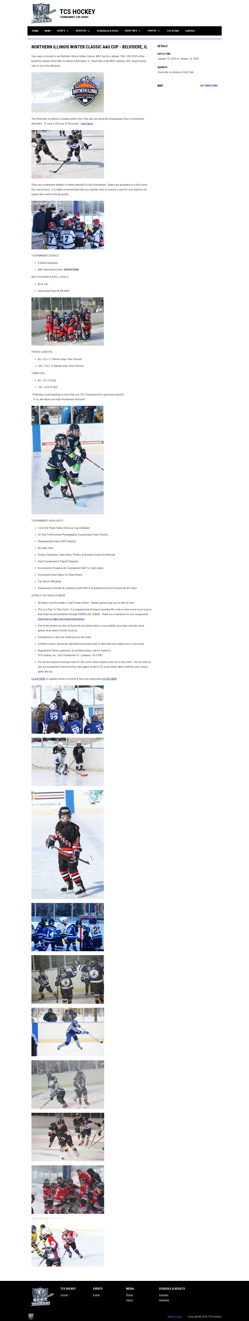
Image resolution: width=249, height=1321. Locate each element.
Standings (164, 1300)
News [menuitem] (48, 30)
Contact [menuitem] (190, 30)
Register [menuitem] (83, 31)
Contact (64, 1295)
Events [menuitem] (63, 31)
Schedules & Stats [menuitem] (107, 30)
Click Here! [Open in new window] (87, 123)
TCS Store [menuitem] (174, 30)
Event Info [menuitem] (133, 31)
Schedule (163, 1295)
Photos (129, 1295)
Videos (129, 1300)
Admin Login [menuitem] (174, 1316)
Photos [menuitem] (154, 31)
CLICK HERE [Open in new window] (110, 678)
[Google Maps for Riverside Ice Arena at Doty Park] (188, 116)
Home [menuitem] (35, 30)
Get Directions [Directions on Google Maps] (209, 85)
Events (96, 1295)
